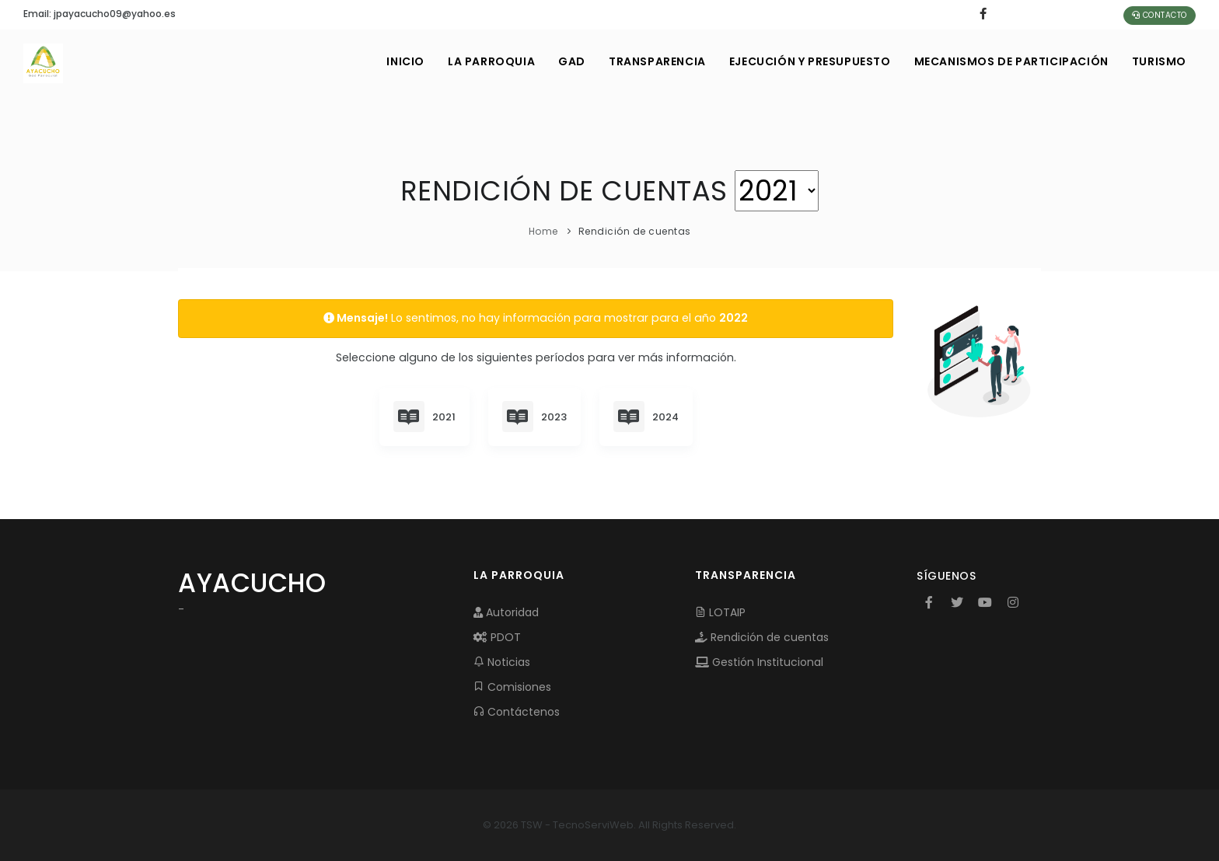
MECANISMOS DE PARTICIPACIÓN (1011, 61)
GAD (571, 61)
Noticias (501, 662)
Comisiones (512, 687)
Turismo (1159, 61)
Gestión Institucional (759, 662)
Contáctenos (516, 712)
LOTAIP (720, 612)
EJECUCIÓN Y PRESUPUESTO (810, 61)
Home (543, 231)
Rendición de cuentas (762, 637)
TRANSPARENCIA (657, 61)
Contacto (1159, 15)
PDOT (497, 637)
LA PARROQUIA (491, 61)
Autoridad (506, 612)
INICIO (405, 61)
